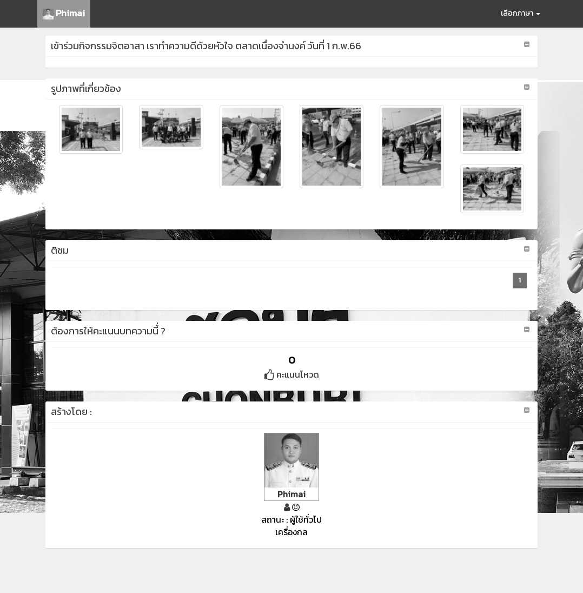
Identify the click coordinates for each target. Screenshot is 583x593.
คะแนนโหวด (291, 374)
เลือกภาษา (520, 13)
